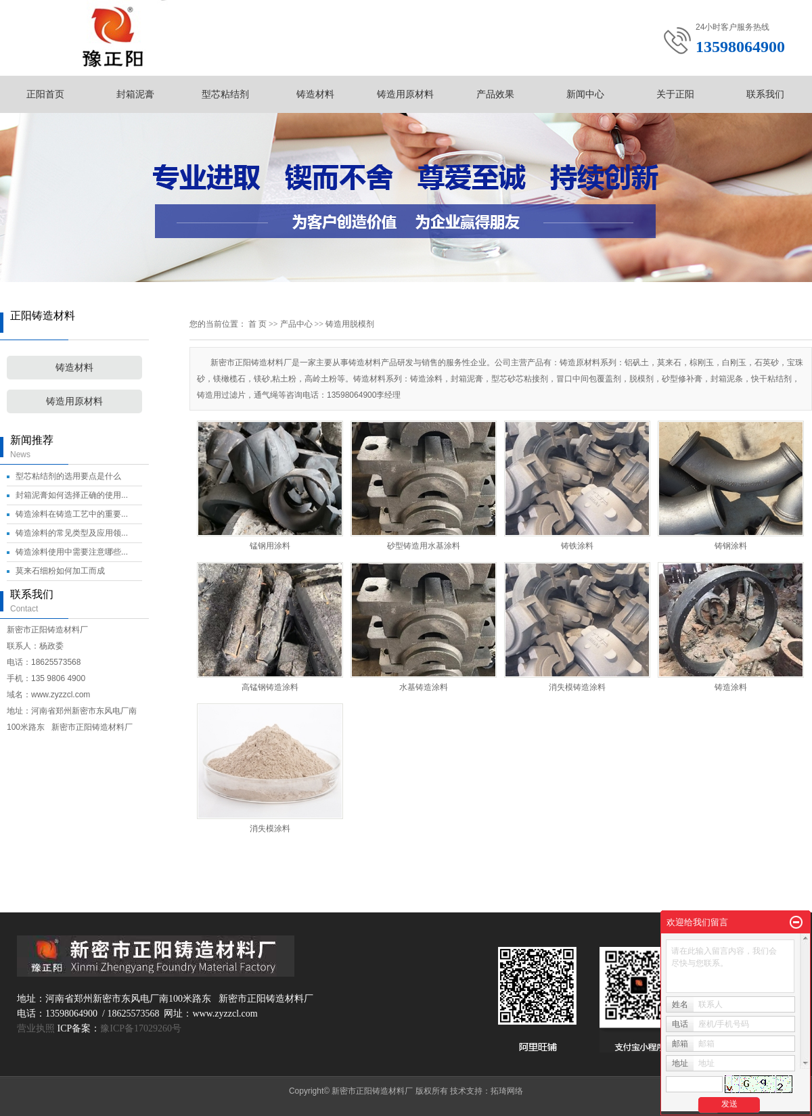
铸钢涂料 (731, 546)
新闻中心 (585, 94)
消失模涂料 (270, 828)
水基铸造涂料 (423, 687)
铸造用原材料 (405, 94)
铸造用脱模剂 (349, 324)
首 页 (257, 324)
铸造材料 (315, 94)
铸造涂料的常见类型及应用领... (72, 533)
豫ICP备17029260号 (140, 1028)
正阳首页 (45, 94)
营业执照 (36, 1028)
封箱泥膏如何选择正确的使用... (72, 495)
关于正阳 (675, 94)
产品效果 (495, 94)
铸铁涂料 (577, 546)
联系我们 (765, 94)
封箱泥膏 (135, 94)
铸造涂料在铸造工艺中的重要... (72, 514)
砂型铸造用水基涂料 (423, 546)
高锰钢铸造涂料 (270, 687)
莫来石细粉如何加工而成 (60, 571)
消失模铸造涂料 (577, 687)
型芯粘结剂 (225, 94)
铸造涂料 (731, 687)
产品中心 (296, 324)
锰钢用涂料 (270, 546)
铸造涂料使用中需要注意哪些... (72, 552)
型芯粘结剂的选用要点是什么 (68, 476)
